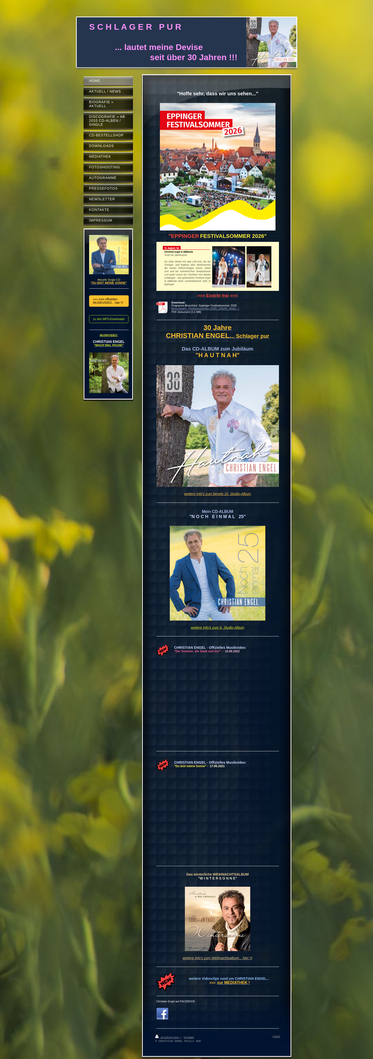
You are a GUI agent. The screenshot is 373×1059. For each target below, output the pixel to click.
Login (276, 1036)
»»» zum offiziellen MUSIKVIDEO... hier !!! (108, 301)
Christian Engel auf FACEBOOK (175, 1001)
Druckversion (167, 1037)
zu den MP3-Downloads (108, 319)
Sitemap (189, 1037)
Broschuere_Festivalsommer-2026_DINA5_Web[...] (205, 308)
